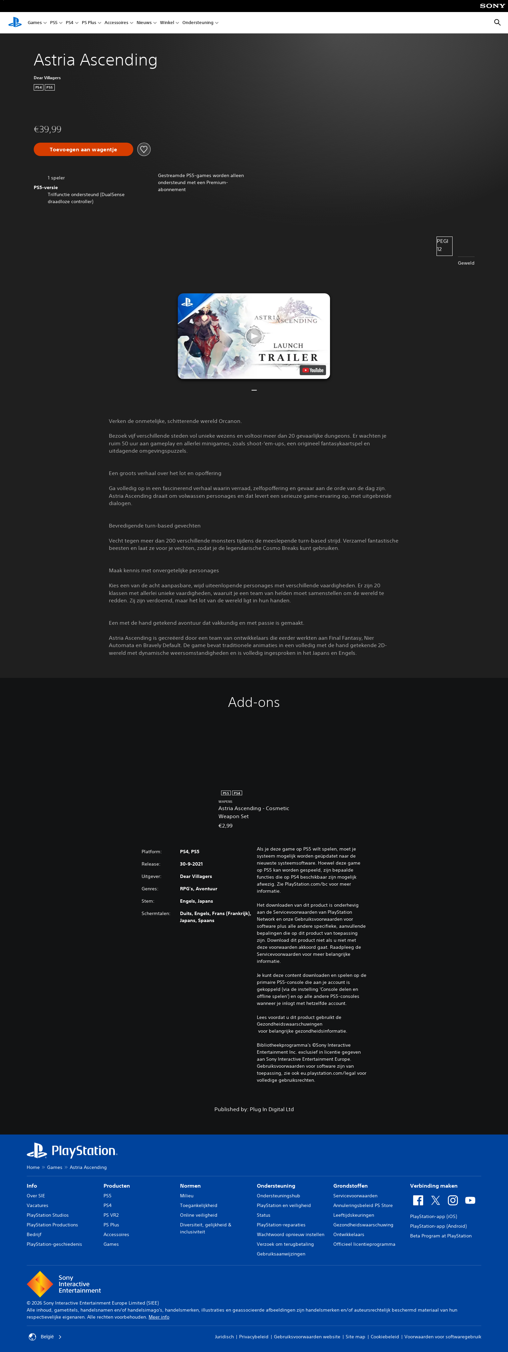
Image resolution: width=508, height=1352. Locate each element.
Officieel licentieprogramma (364, 1244)
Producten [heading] (117, 1185)
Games (35, 23)
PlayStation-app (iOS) (433, 1216)
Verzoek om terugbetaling (285, 1244)
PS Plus (89, 23)
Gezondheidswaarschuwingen (289, 1024)
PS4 (69, 23)
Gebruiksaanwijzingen (281, 1254)
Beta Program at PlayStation (441, 1236)
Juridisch (224, 1337)
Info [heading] (32, 1185)
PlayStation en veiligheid (284, 1205)
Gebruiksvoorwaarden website (307, 1337)
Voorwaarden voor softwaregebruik (442, 1337)
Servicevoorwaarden (355, 1196)
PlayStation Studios (48, 1215)
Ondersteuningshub (278, 1196)
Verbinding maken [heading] (434, 1185)
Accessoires (116, 23)
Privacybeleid (254, 1337)
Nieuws (144, 23)
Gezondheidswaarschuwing (363, 1225)
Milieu (186, 1196)
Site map (355, 1337)
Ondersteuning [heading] (276, 1185)
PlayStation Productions (52, 1225)
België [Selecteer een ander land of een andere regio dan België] (45, 1337)
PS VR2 (111, 1215)
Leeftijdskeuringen (353, 1215)
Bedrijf (34, 1234)
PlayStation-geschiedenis (54, 1244)
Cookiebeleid (385, 1337)
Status (264, 1215)
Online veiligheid (198, 1215)
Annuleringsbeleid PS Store (363, 1205)
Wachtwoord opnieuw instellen (290, 1234)
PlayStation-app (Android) (438, 1226)
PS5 (53, 23)
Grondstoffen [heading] (350, 1185)
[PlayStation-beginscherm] (15, 23)
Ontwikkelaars (348, 1234)
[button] (254, 336)
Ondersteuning (197, 23)
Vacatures (37, 1205)
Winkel (167, 23)
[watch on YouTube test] (313, 370)
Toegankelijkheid (198, 1205)
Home (33, 1167)
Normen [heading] (190, 1185)
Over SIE (36, 1196)
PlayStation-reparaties (281, 1225)
